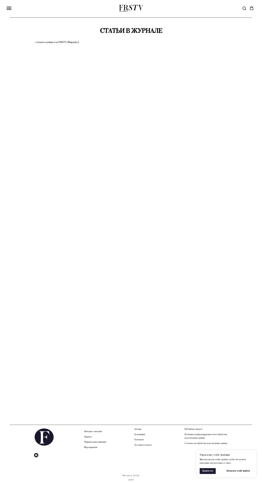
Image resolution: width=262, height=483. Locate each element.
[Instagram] (36, 455)
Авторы (137, 429)
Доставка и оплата (143, 445)
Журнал (88, 437)
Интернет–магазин (93, 431)
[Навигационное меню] (9, 8)
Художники (139, 434)
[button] (244, 8)
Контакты (139, 439)
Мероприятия (90, 447)
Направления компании (95, 442)
